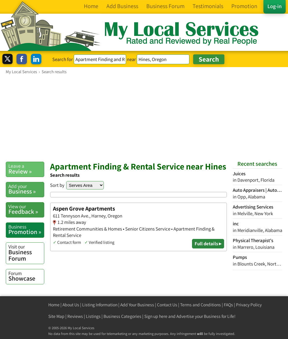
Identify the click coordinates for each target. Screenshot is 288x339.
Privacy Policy (249, 304)
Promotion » (26, 229)
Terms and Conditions (200, 304)
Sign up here (155, 316)
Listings (93, 316)
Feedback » (26, 209)
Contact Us (167, 304)
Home (54, 304)
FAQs (228, 304)
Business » (26, 189)
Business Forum (26, 252)
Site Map (56, 316)
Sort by (57, 185)
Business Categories (122, 316)
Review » (26, 169)
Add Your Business (137, 304)
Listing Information (99, 304)
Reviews (75, 316)
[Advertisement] (144, 117)
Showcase (26, 276)
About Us (70, 304)
